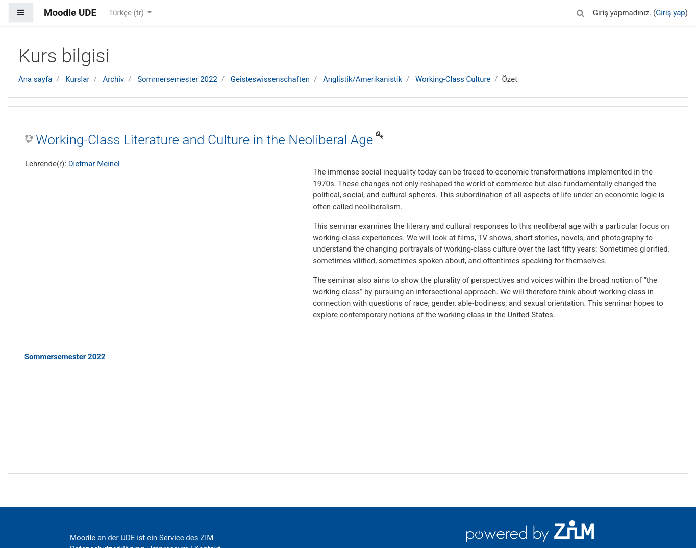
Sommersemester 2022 (177, 79)
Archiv (113, 79)
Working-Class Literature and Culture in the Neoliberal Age (204, 139)
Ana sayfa (35, 79)
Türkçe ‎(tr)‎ (127, 12)
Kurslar (77, 79)
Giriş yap (670, 12)
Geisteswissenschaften (270, 79)
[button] (581, 11)
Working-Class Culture (452, 79)
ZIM (206, 537)
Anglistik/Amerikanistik (362, 79)
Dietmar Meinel (94, 163)
